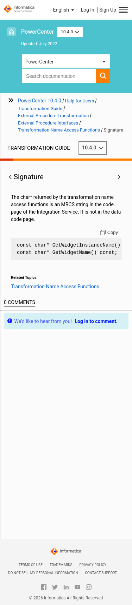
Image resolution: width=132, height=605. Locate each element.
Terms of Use (31, 565)
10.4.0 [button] (70, 31)
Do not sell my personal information (43, 573)
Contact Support (101, 573)
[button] (64, 10)
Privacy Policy (93, 565)
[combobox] (59, 76)
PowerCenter (37, 31)
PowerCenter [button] (39, 62)
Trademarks (61, 565)
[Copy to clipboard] (108, 232)
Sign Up (107, 10)
